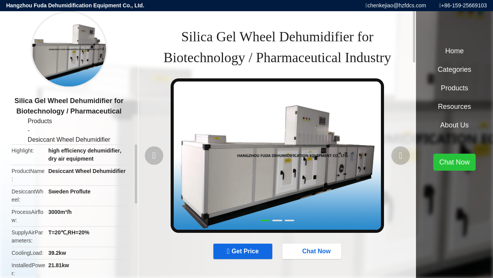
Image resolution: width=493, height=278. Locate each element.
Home (454, 51)
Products (40, 121)
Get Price (244, 251)
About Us (454, 125)
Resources (454, 106)
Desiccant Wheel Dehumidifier (69, 139)
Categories (454, 69)
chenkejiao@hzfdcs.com (396, 5)
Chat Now (313, 251)
